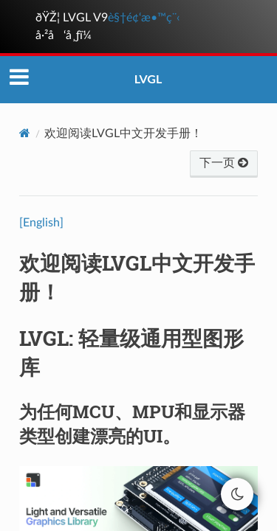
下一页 (223, 163)
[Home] (24, 133)
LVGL (148, 79)
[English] (41, 223)
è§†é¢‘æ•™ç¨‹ (144, 18)
